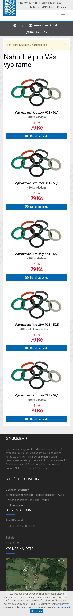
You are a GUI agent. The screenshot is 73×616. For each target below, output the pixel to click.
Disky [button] (19, 25)
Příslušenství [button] (36, 32)
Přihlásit (48, 7)
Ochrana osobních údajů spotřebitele (28, 499)
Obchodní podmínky (17, 489)
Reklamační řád (15, 505)
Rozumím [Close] (36, 611)
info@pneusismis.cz (50, 2)
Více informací (62, 607)
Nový (34, 7)
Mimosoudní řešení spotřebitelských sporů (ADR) (35, 494)
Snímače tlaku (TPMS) (44, 25)
